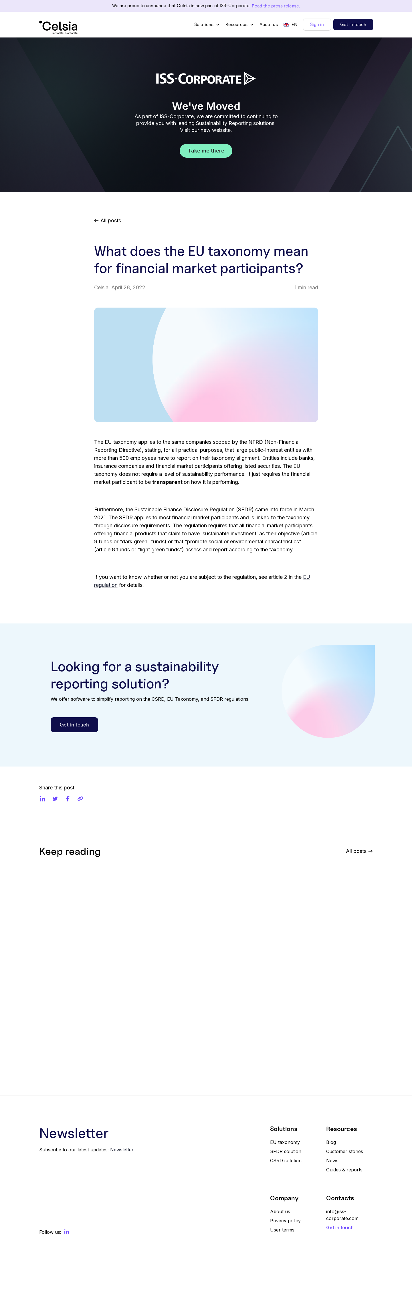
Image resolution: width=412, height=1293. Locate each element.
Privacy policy (285, 1220)
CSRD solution (286, 1160)
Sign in (317, 24)
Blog (331, 1142)
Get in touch (353, 24)
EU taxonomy (285, 1142)
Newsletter (122, 1150)
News (332, 1160)
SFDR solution (285, 1151)
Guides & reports (344, 1170)
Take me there (206, 151)
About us (269, 24)
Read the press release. (276, 6)
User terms (282, 1230)
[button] (207, 24)
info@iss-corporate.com (342, 1215)
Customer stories (344, 1151)
